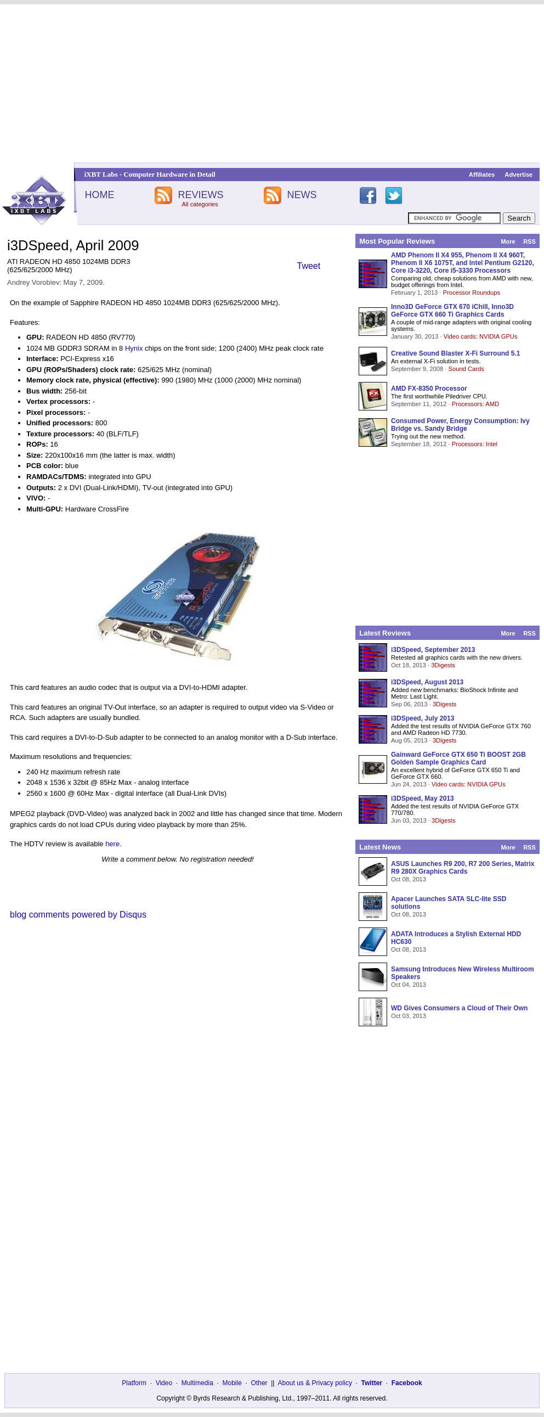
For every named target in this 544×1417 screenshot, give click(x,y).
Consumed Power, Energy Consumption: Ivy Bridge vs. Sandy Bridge (460, 424)
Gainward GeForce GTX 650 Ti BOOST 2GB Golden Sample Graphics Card (458, 758)
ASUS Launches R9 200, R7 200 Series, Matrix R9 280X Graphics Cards (462, 867)
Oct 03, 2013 (408, 1016)
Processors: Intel (474, 444)
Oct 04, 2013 (408, 984)
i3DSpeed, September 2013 (433, 650)
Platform (134, 1383)
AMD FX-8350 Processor (429, 388)
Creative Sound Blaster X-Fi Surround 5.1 (455, 353)
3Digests (443, 665)
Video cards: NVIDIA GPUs (481, 336)
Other (259, 1383)
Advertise (518, 174)
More (508, 241)
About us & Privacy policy (314, 1383)
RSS (529, 241)
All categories (200, 204)
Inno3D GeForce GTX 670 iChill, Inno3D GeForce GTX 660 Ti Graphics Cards (452, 310)
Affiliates (482, 174)
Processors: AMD (475, 404)
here (112, 844)
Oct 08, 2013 (408, 879)
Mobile (232, 1383)
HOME (99, 194)
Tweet (309, 266)
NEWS (302, 194)
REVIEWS (200, 194)
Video (164, 1383)
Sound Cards (466, 369)
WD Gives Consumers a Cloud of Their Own (459, 1008)
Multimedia (197, 1383)
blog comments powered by (78, 914)
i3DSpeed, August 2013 (427, 682)
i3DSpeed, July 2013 (422, 718)
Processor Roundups (471, 292)
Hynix (134, 348)
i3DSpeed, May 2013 (422, 798)
